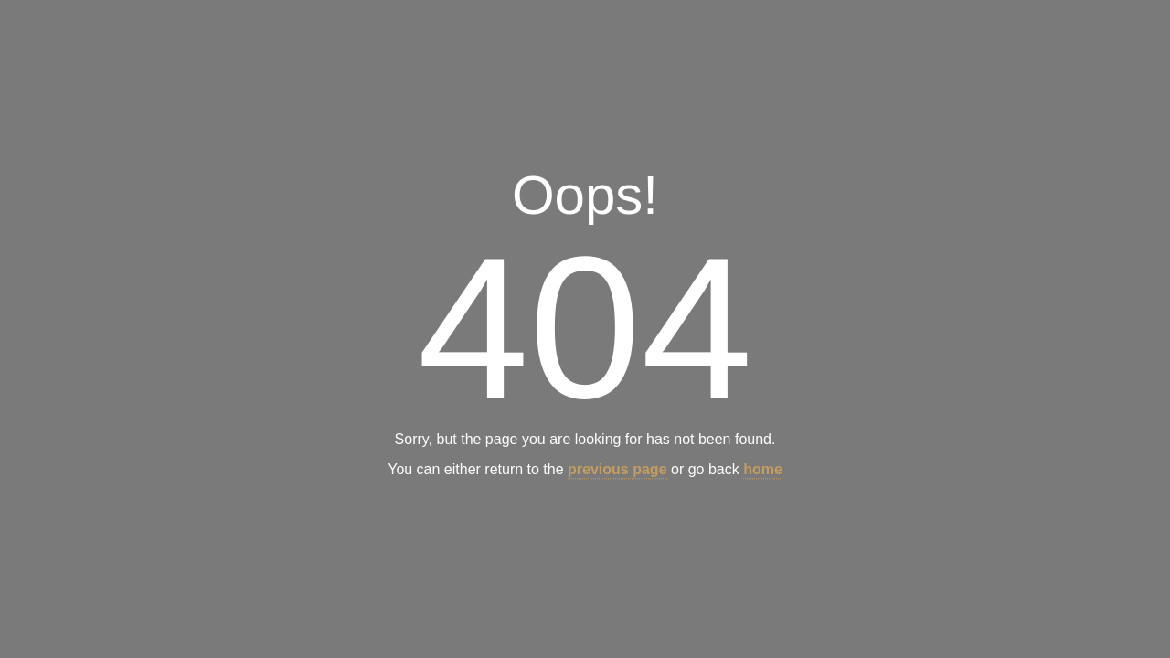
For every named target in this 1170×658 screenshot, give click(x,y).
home (762, 470)
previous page (617, 470)
